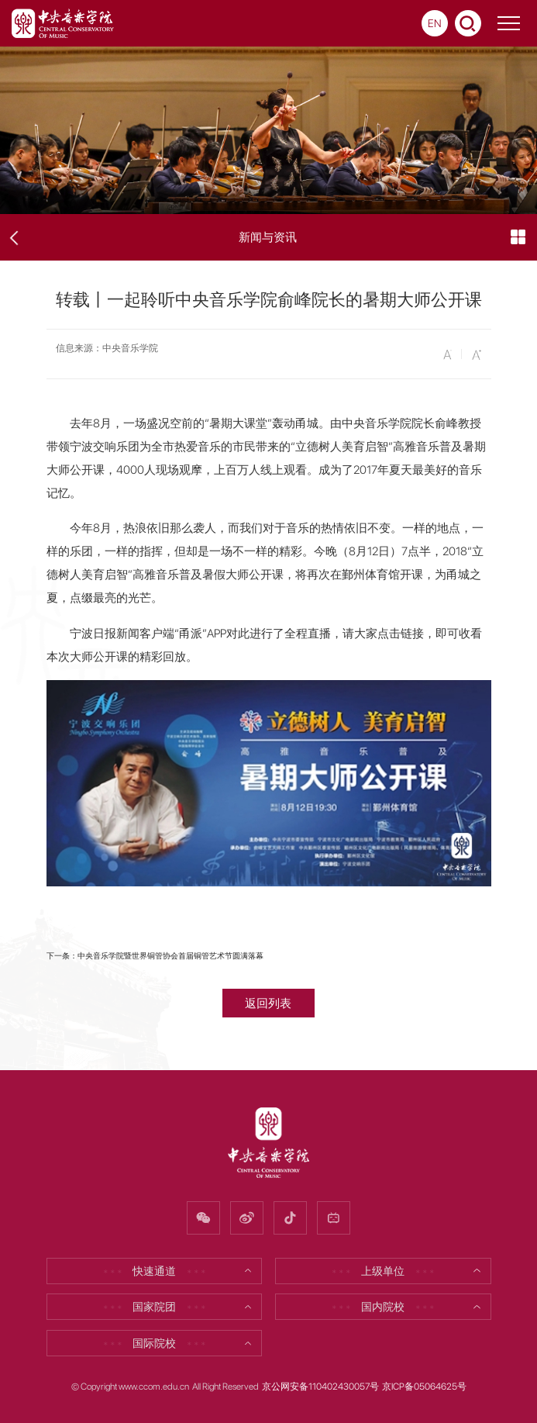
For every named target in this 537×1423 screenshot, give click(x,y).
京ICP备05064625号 (424, 1386)
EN (435, 23)
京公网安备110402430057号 (320, 1386)
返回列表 (268, 1003)
